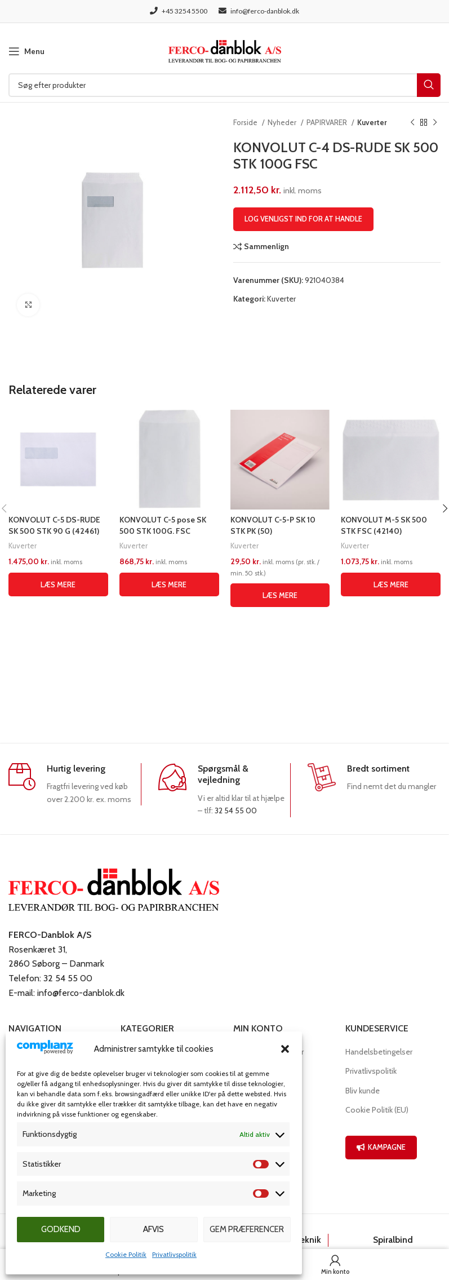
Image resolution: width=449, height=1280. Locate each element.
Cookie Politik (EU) (376, 1110)
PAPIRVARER (327, 122)
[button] (285, 1049)
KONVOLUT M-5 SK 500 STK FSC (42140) (384, 525)
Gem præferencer (247, 1229)
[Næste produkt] (435, 123)
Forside (246, 122)
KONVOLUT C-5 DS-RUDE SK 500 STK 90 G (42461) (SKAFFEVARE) (54, 531)
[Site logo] (224, 50)
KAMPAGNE (381, 1146)
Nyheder (283, 122)
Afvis (153, 1229)
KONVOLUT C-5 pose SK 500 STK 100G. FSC (162, 525)
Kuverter (372, 122)
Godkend (61, 1229)
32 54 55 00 (236, 810)
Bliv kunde (362, 1091)
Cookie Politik (125, 1254)
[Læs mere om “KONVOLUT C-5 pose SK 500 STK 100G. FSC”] (169, 584)
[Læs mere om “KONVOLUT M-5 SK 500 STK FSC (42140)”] (391, 584)
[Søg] (224, 85)
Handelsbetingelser (378, 1052)
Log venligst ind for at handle (303, 218)
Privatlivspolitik (174, 1254)
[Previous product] (412, 123)
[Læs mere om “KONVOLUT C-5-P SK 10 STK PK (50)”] (280, 595)
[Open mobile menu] (26, 51)
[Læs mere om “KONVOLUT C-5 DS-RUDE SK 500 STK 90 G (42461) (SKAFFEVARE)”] (58, 584)
